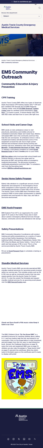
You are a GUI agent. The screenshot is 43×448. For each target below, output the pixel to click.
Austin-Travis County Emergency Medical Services (18, 60)
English (36, 4)
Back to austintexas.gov (23, 1)
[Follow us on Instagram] (13, 439)
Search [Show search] (39, 8)
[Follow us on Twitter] (19, 439)
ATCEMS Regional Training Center (20, 110)
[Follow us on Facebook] (8, 439)
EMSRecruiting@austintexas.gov (19, 168)
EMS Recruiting (7, 156)
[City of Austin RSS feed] (35, 439)
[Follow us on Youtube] (29, 439)
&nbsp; (21, 307)
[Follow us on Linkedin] (24, 439)
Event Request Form (16, 251)
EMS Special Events (15, 282)
